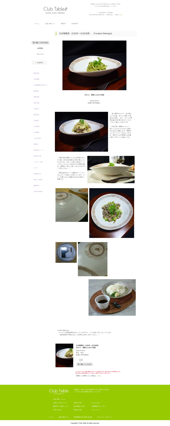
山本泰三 (36, 109)
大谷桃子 (36, 120)
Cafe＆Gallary (38, 191)
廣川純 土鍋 (37, 156)
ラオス (36, 168)
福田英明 (36, 97)
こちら (98, 376)
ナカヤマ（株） (39, 162)
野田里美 (36, 73)
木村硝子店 (37, 174)
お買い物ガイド (50, 23)
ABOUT (63, 23)
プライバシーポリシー (104, 417)
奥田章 (36, 144)
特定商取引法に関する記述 (83, 417)
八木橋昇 (36, 132)
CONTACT (75, 23)
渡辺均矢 (36, 114)
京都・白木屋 (39, 179)
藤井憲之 (36, 91)
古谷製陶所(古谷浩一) (40, 85)
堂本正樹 (36, 103)
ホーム (37, 23)
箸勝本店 (36, 185)
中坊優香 (36, 79)
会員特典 (40, 62)
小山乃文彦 (37, 138)
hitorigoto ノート (39, 150)
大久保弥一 (37, 126)
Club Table (55, 10)
